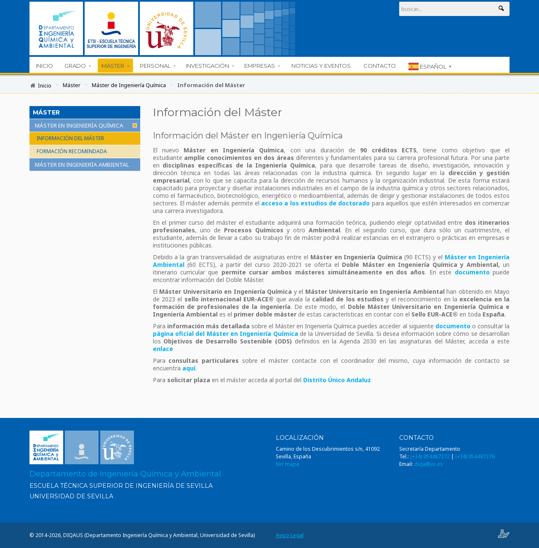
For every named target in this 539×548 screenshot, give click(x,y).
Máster (115, 65)
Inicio (44, 65)
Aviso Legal (290, 535)
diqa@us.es (428, 464)
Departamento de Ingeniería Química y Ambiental (125, 474)
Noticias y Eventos (321, 65)
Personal (158, 65)
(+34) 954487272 (430, 456)
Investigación (210, 65)
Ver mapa (287, 464)
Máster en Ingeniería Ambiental (82, 164)
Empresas (262, 65)
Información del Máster (70, 138)
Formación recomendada (72, 151)
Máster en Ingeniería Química (79, 125)
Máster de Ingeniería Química (129, 85)
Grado (77, 65)
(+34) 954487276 (475, 456)
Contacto (379, 65)
